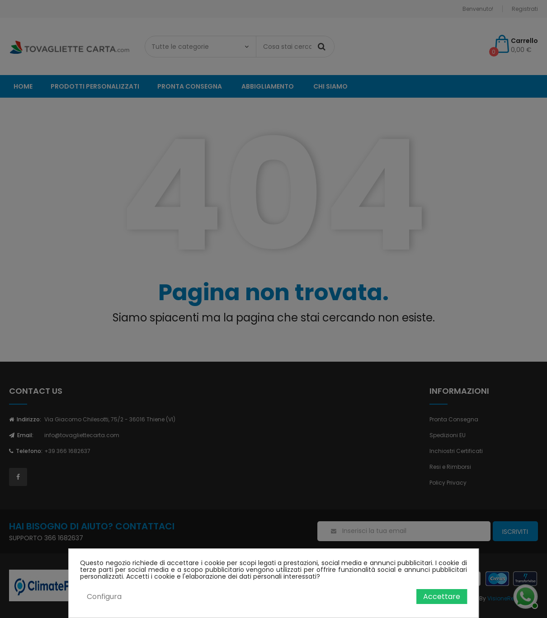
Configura (104, 596)
